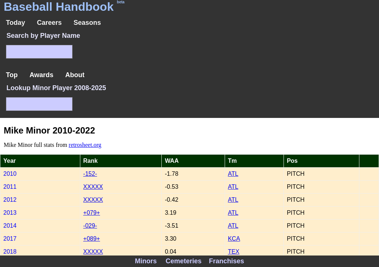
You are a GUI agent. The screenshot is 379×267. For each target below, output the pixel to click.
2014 (10, 225)
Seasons (87, 22)
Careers (49, 22)
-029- (90, 225)
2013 (10, 213)
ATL (233, 174)
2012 (10, 200)
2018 (10, 251)
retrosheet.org (85, 145)
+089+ (91, 238)
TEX (233, 251)
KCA (234, 238)
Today (15, 22)
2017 (10, 238)
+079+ (91, 213)
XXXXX (93, 187)
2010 (10, 174)
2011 (10, 187)
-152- (90, 174)
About (74, 75)
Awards (42, 75)
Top (12, 75)
